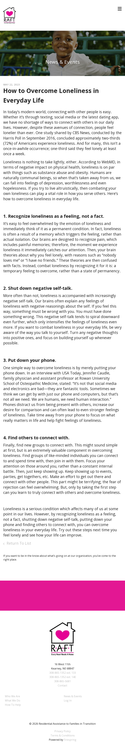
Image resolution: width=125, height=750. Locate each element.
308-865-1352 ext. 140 (62, 677)
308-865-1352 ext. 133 (62, 673)
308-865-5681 (62, 681)
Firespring (70, 740)
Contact (62, 685)
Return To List (18, 543)
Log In (68, 700)
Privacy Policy (62, 731)
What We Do (12, 700)
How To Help (13, 705)
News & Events (73, 696)
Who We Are (12, 696)
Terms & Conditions (62, 735)
